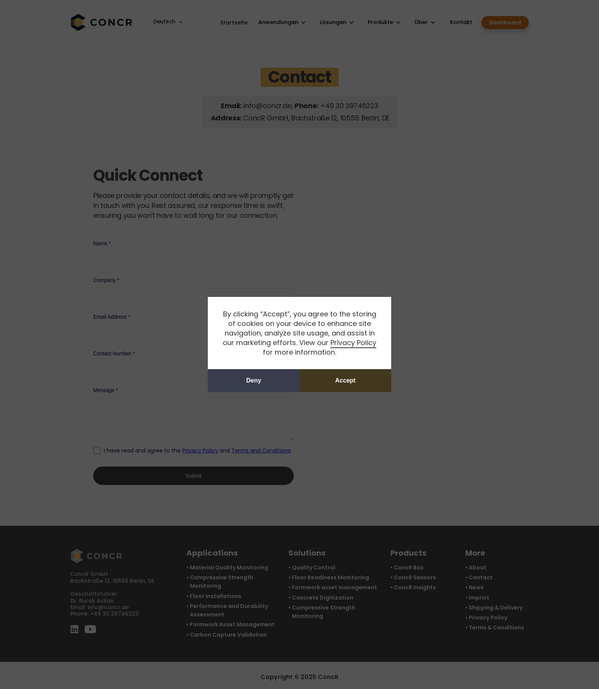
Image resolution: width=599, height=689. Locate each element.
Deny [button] (253, 380)
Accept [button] (345, 380)
